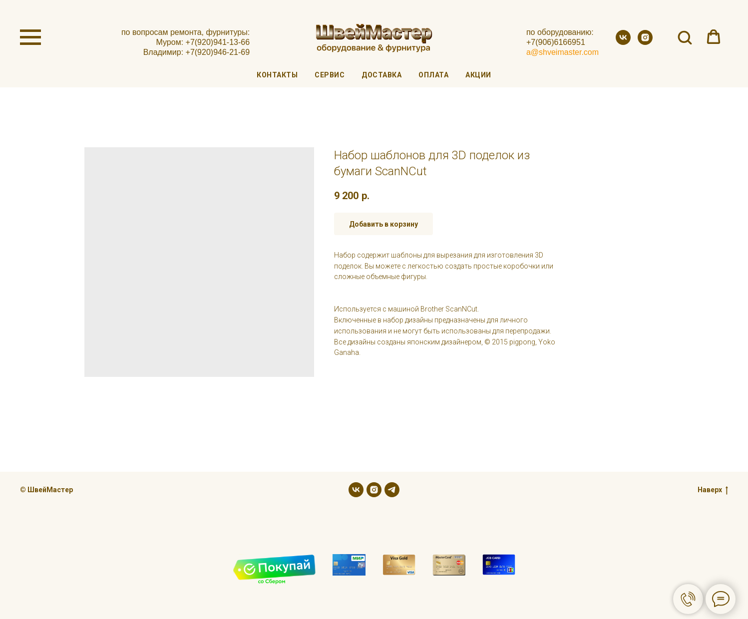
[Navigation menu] (30, 37)
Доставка (381, 75)
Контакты (277, 75)
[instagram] (645, 42)
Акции (478, 75)
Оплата (433, 75)
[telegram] (391, 489)
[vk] (623, 42)
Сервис (330, 75)
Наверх (713, 490)
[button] (684, 36)
